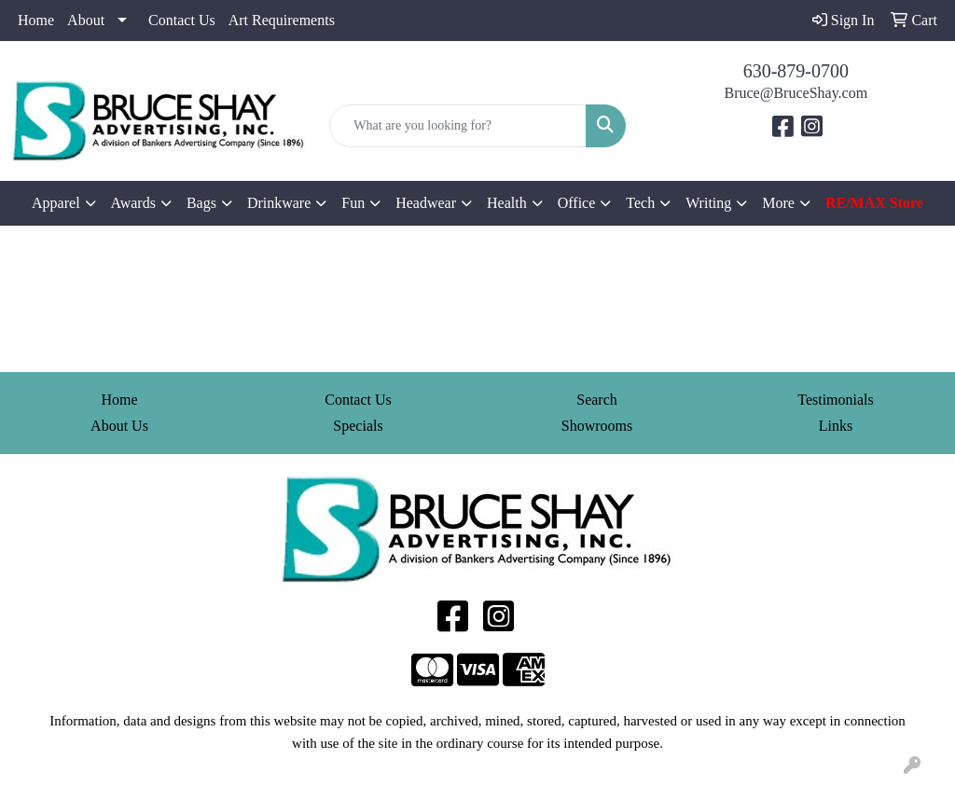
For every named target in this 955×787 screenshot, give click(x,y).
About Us (119, 426)
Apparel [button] (56, 203)
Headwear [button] (425, 203)
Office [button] (577, 203)
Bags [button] (201, 203)
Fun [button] (353, 203)
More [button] (778, 203)
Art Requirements (281, 20)
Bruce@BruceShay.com (795, 93)
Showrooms (596, 426)
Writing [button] (708, 203)
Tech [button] (640, 203)
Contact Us (181, 20)
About (85, 20)
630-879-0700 (796, 71)
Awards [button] (133, 203)
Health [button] (507, 203)
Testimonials (835, 399)
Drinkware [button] (279, 203)
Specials (357, 426)
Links (835, 426)
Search (596, 399)
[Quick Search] (457, 125)
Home (36, 20)
